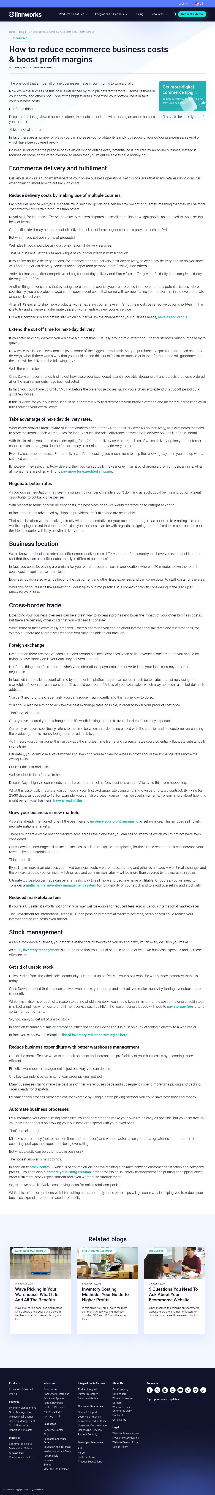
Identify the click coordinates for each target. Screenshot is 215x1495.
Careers (117, 1402)
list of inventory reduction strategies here (94, 1035)
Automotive (50, 1389)
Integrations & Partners (111, 14)
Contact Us (119, 1415)
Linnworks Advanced (21, 1389)
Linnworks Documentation (93, 1425)
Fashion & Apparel (53, 1398)
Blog (21, 32)
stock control (40, 1167)
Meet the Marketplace (56, 1469)
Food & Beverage (53, 1402)
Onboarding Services (90, 1430)
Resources (159, 14)
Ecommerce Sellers (20, 1443)
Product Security (87, 1434)
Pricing (139, 14)
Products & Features (73, 14)
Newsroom (49, 1460)
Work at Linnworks (123, 1398)
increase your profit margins (112, 821)
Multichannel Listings (21, 1416)
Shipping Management (22, 1421)
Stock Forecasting (19, 1425)
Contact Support (87, 1412)
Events (47, 1464)
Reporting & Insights (20, 1430)
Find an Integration (88, 1389)
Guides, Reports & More (57, 1451)
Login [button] (182, 3)
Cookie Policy (120, 1446)
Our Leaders (119, 1394)
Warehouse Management (31, 1251)
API (80, 1448)
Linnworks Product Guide (92, 1421)
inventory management (41, 950)
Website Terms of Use (125, 1442)
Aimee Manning (43, 67)
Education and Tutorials (57, 1446)
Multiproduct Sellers (20, 1448)
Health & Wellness (54, 1407)
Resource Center (53, 1430)
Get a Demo (119, 1419)
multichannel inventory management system (61, 885)
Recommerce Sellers (21, 1457)
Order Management (20, 1412)
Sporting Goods (52, 1416)
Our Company (120, 1389)
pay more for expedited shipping (86, 471)
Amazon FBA (16, 1452)
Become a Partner (88, 1398)
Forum (81, 1452)
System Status (86, 1457)
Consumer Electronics (56, 1394)
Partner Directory (88, 1394)
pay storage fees (180, 1006)
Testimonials (50, 1455)
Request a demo (192, 14)
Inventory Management (97, 1251)
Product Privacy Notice (125, 1438)
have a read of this (172, 317)
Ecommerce (20, 38)
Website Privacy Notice (125, 1433)
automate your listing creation (67, 1172)
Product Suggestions (90, 1461)
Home (12, 32)
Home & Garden (52, 1411)
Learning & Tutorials (89, 1416)
